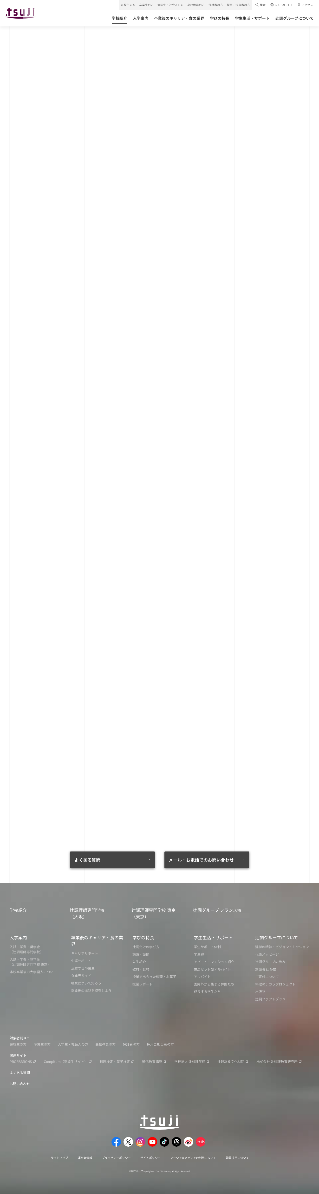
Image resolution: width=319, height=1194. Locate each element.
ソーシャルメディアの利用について (193, 1158)
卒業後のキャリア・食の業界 (97, 940)
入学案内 (18, 937)
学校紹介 (18, 910)
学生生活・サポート (213, 937)
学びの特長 (143, 937)
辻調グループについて (276, 937)
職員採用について (237, 1158)
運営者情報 (85, 1158)
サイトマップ (59, 1158)
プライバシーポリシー (116, 1158)
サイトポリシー (150, 1158)
